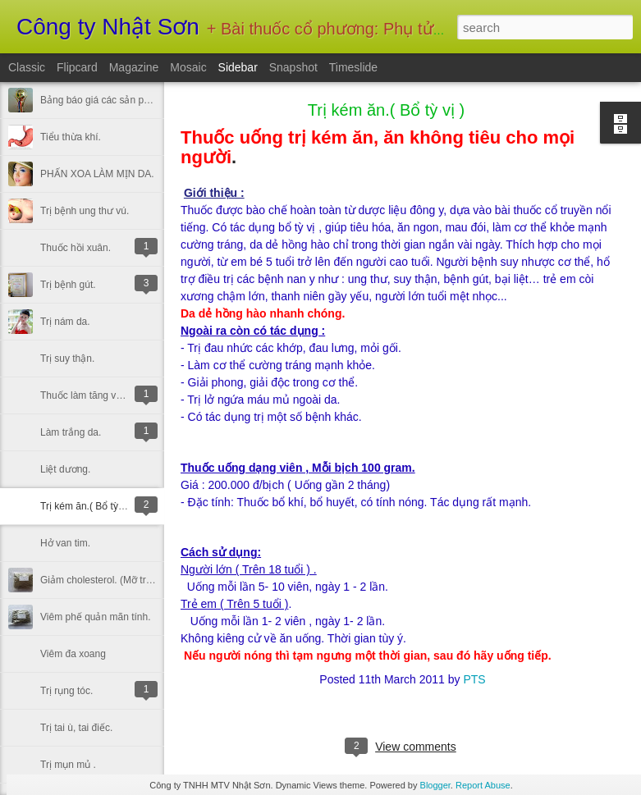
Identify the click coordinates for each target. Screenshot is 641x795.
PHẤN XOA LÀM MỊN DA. (97, 174)
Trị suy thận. (67, 358)
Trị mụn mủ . (68, 764)
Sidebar (238, 67)
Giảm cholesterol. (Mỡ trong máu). (115, 580)
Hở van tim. (65, 543)
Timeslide (353, 67)
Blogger (435, 785)
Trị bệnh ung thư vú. (84, 211)
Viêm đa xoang (73, 654)
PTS (474, 679)
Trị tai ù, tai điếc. (76, 727)
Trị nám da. (65, 321)
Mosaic (188, 67)
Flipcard (77, 67)
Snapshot (293, 67)
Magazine (134, 67)
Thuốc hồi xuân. (75, 248)
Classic (26, 67)
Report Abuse (483, 785)
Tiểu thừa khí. (70, 137)
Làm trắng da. (70, 432)
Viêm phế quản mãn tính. (95, 617)
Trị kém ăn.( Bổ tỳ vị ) (87, 506)
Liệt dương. (65, 469)
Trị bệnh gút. (68, 284)
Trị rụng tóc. (66, 691)
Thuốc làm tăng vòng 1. (92, 395)
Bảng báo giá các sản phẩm (101, 100)
